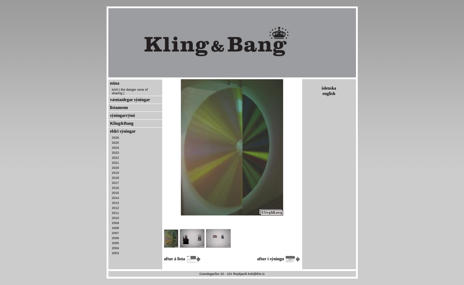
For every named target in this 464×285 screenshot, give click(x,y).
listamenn (119, 107)
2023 (115, 153)
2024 (115, 147)
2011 (115, 213)
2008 (115, 228)
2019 (115, 173)
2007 (115, 233)
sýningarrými (122, 115)
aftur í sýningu (278, 258)
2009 (115, 223)
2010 (115, 218)
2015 (115, 193)
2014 (115, 198)
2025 (115, 142)
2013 (115, 203)
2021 (115, 163)
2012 (115, 208)
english (328, 93)
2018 (115, 178)
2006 (115, 238)
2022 (115, 158)
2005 (115, 243)
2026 (115, 137)
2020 (115, 168)
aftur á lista (182, 258)
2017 (115, 183)
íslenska (329, 88)
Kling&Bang (121, 123)
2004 (115, 248)
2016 (115, 188)
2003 (115, 253)
